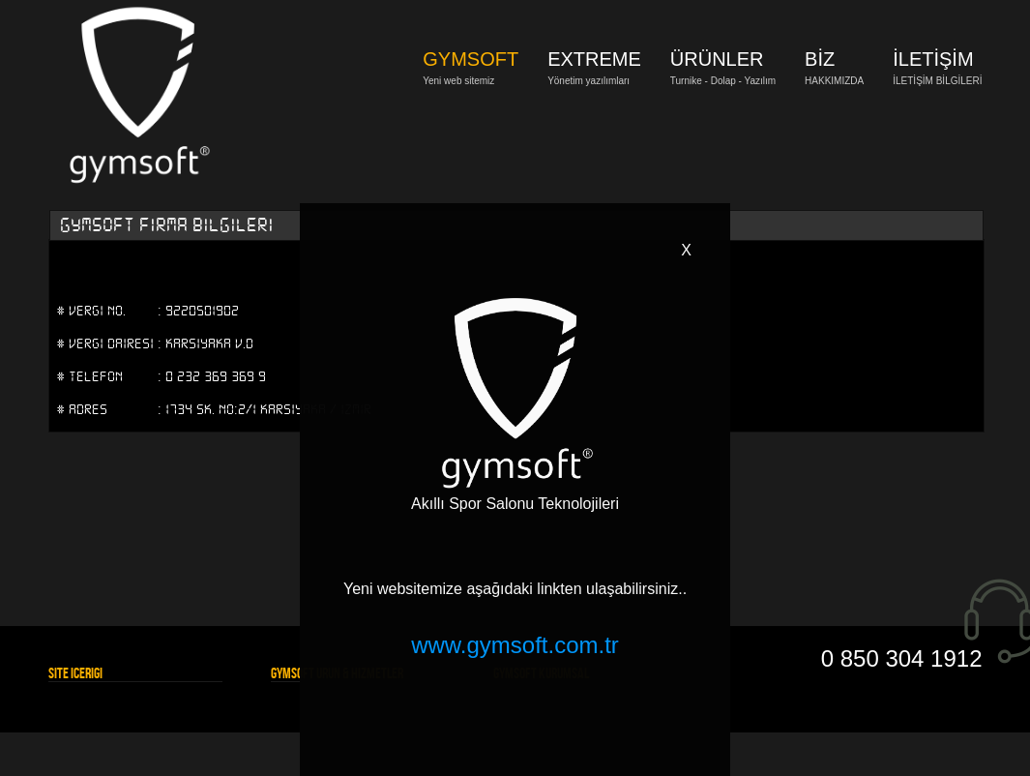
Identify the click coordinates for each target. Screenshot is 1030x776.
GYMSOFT (470, 59)
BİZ (820, 59)
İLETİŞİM (933, 59)
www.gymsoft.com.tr (515, 645)
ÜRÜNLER (717, 59)
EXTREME (594, 59)
